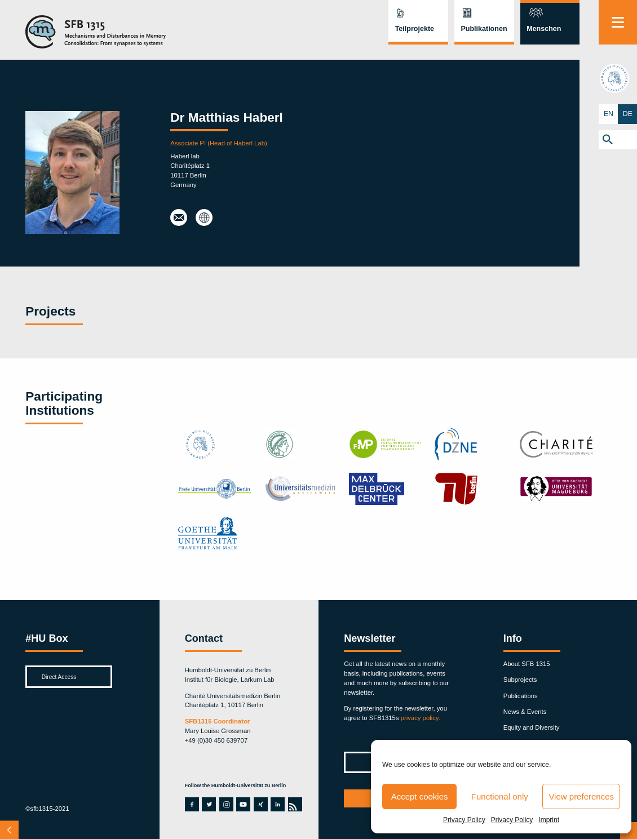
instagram (226, 804)
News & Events (525, 711)
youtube (242, 804)
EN (608, 113)
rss (293, 804)
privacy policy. (420, 717)
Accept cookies (419, 796)
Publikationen (484, 29)
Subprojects (520, 679)
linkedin (277, 804)
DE (627, 113)
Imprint (548, 820)
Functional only (499, 796)
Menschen (544, 29)
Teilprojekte (414, 29)
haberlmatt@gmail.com (178, 218)
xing (260, 804)
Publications (520, 695)
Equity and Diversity (531, 727)
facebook (191, 804)
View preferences (581, 796)
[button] (618, 139)
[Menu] (618, 22)
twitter (209, 804)
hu (617, 79)
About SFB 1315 (526, 663)
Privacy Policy (464, 820)
